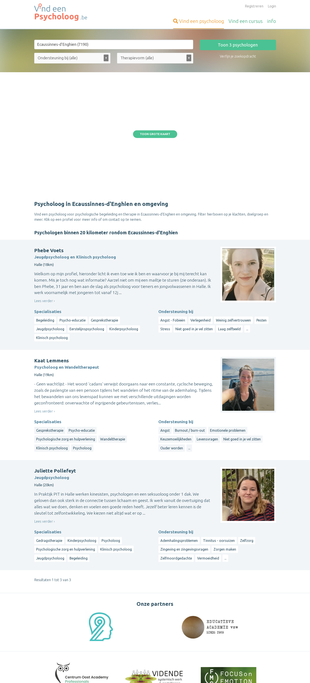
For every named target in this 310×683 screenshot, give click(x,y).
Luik (250, 643)
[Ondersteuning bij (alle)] (63, 58)
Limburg (245, 633)
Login (272, 6)
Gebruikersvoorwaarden (206, 673)
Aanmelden (126, 619)
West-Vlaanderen (237, 628)
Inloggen (123, 624)
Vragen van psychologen (136, 640)
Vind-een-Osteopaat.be (52, 635)
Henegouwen (210, 643)
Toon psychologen (238, 44)
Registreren (254, 6)
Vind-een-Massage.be (51, 640)
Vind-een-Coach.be (49, 624)
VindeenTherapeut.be (51, 619)
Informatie (125, 630)
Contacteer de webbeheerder (140, 661)
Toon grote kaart (155, 87)
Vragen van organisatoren (137, 645)
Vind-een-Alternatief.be (52, 645)
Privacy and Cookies (156, 673)
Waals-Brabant (233, 643)
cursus (246, 21)
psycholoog (198, 21)
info (271, 21)
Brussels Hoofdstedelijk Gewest (238, 638)
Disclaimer (179, 673)
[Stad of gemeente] (113, 44)
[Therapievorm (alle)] (140, 58)
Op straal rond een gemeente (223, 619)
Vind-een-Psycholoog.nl (52, 662)
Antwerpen (228, 633)
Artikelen (124, 650)
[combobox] (72, 59)
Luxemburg (208, 649)
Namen (260, 643)
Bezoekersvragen (131, 635)
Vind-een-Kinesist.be (50, 630)
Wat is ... (123, 656)
